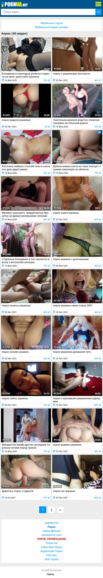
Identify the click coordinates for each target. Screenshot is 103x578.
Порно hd (51, 543)
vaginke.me (51, 522)
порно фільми (51, 531)
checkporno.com (51, 535)
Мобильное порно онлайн (51, 27)
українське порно (52, 551)
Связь (50, 574)
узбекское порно (51, 547)
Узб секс (51, 555)
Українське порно (51, 23)
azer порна (51, 559)
